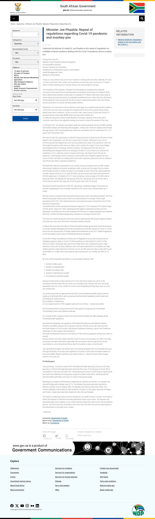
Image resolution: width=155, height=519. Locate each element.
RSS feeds (104, 477)
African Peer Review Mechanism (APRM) (25, 78)
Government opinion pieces (20, 481)
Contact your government (109, 468)
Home (12, 24)
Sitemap (58, 481)
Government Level (20, 49)
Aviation (25, 86)
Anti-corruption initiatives (25, 82)
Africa (25, 75)
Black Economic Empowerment (25, 88)
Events (13, 477)
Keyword (16, 31)
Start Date (16, 96)
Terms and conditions (108, 481)
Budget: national (25, 91)
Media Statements (84, 435)
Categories (17, 40)
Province (16, 58)
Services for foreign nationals (66, 477)
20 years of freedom (25, 73)
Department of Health (59, 418)
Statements (14, 468)
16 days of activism (25, 71)
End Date (16, 106)
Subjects (16, 67)
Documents (14, 473)
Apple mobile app (106, 490)
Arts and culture (25, 84)
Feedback (103, 473)
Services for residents (63, 468)
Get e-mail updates (62, 486)
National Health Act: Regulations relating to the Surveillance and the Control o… (130, 42)
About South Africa (17, 486)
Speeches (20, 24)
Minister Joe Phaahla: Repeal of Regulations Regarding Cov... (49, 24)
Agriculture (25, 80)
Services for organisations (65, 473)
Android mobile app (107, 486)
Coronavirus (54, 423)
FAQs (57, 490)
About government (17, 490)
